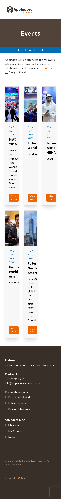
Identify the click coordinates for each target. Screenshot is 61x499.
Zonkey (23, 477)
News (11, 437)
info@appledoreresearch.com (22, 383)
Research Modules (19, 409)
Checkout (14, 425)
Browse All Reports (19, 397)
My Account (15, 431)
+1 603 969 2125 (15, 379)
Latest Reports (17, 403)
